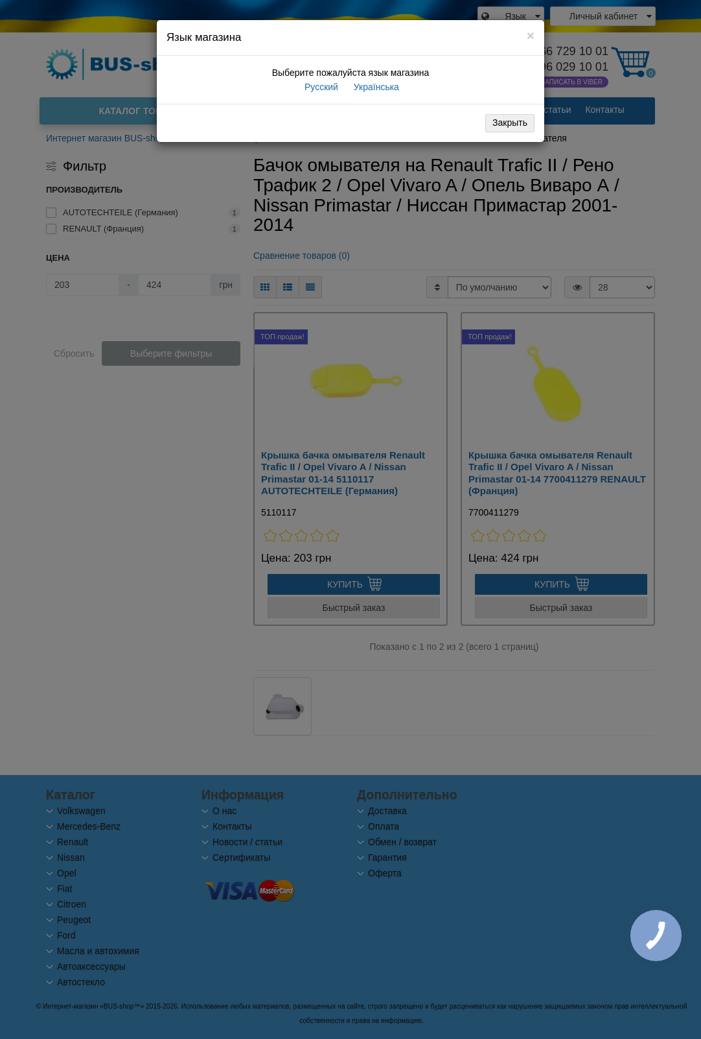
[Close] (530, 35)
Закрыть (509, 122)
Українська (375, 87)
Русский (320, 87)
